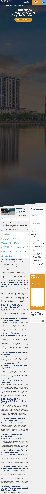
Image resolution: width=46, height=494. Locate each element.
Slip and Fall (34, 225)
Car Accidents (35, 217)
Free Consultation (27, 2)
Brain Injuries (34, 215)
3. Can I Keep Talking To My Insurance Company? (12, 238)
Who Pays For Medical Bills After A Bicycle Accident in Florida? (38, 269)
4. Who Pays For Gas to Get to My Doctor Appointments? (13, 239)
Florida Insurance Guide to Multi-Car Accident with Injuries (38, 250)
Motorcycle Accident (36, 223)
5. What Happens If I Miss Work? (8, 241)
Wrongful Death (35, 231)
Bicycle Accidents (35, 213)
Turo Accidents (35, 230)
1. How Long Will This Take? (7, 234)
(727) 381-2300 (37, 2)
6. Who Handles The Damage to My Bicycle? (11, 242)
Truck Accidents (35, 228)
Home (1, 5)
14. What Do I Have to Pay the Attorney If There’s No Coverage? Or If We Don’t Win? (14, 255)
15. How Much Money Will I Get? (8, 256)
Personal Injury (35, 222)
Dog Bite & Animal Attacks (37, 218)
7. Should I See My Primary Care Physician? (10, 243)
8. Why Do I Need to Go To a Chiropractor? (10, 244)
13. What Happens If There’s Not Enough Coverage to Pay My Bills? (14, 252)
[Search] (43, 321)
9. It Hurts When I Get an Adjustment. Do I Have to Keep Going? (15, 246)
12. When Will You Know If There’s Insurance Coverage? (13, 250)
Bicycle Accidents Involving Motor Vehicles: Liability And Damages (38, 243)
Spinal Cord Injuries (36, 226)
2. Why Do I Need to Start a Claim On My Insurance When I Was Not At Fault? (15, 236)
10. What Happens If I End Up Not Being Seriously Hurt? (13, 247)
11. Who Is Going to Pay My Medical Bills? (10, 248)
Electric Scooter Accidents (37, 220)
